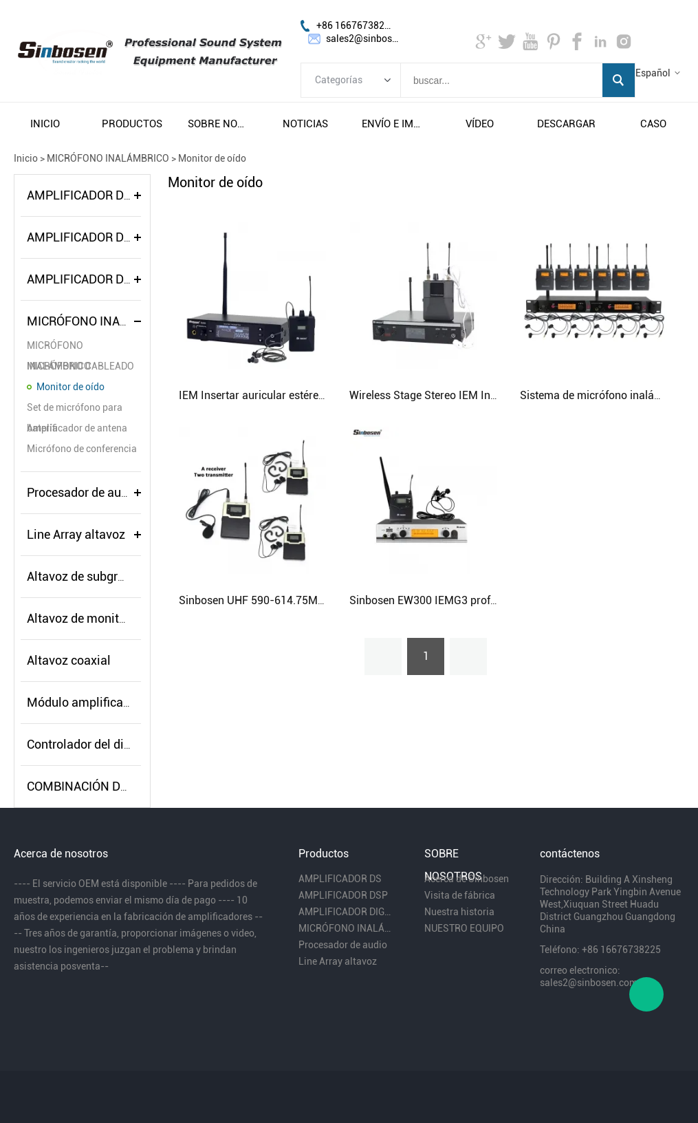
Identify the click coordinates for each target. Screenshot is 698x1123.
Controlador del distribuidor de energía (131, 744)
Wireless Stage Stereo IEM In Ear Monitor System (469, 395)
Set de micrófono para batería (74, 410)
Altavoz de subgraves (85, 576)
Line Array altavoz (76, 534)
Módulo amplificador (84, 702)
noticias (305, 124)
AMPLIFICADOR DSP (83, 237)
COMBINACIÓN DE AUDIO (96, 786)
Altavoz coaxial (69, 660)
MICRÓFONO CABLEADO (80, 366)
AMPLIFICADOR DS (79, 195)
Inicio (26, 158)
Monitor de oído (212, 158)
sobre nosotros (219, 124)
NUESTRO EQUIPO (464, 928)
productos (132, 124)
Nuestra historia (459, 911)
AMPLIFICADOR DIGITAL (93, 279)
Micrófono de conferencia (82, 448)
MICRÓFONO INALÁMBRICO (108, 158)
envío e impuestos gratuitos (393, 124)
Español (652, 72)
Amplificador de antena (77, 428)
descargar (566, 124)
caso (653, 124)
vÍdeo (480, 124)
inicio (45, 124)
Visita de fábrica (459, 895)
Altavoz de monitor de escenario (114, 618)
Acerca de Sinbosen (466, 878)
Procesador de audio (82, 492)
